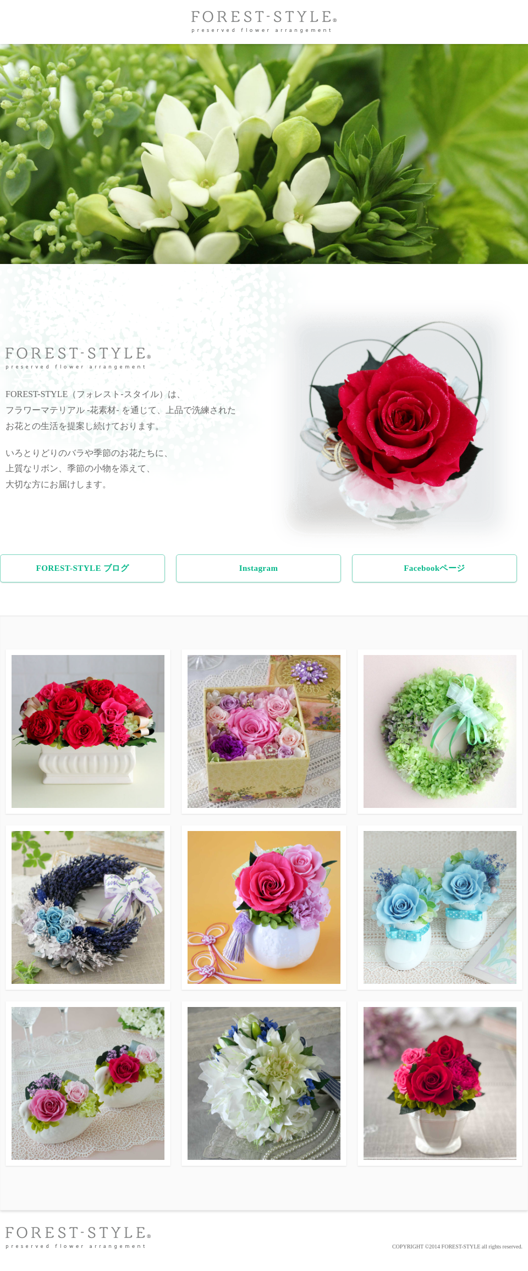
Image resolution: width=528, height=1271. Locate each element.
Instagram (258, 568)
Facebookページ (434, 568)
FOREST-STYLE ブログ (82, 568)
